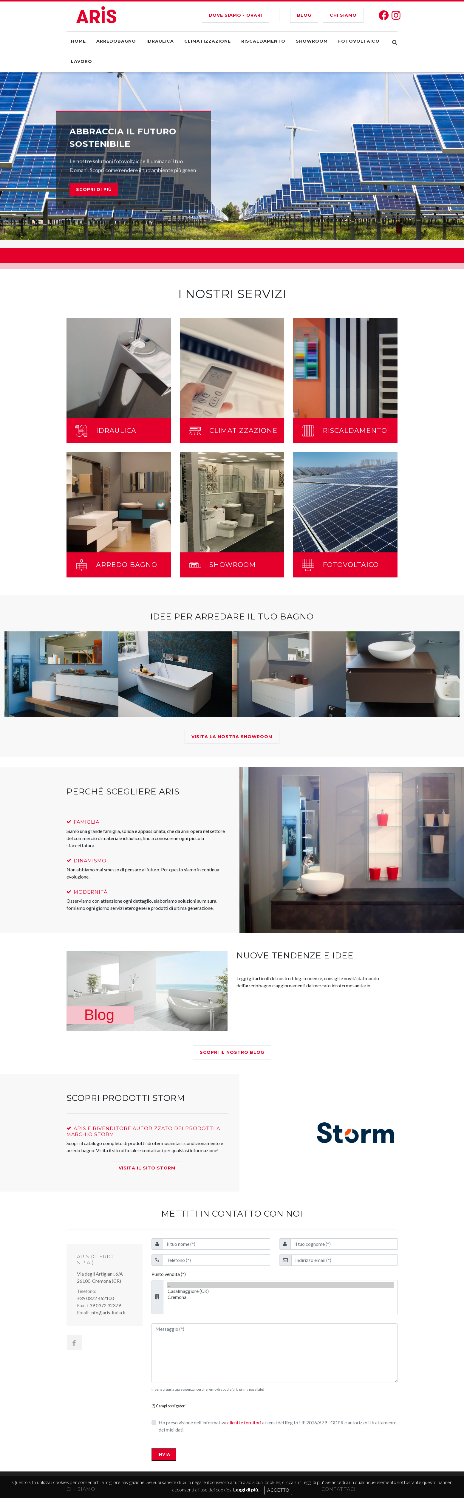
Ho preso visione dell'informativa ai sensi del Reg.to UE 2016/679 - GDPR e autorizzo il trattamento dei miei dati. (278, 1426)
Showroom (312, 41)
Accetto (278, 1490)
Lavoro (81, 61)
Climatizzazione (207, 41)
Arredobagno (116, 41)
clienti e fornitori (244, 1422)
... (280, 1285)
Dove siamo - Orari (235, 15)
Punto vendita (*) (168, 1274)
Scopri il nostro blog (232, 1052)
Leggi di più (245, 1489)
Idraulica (160, 41)
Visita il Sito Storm (147, 1168)
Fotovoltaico (359, 41)
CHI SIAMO (343, 15)
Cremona (280, 1297)
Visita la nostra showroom (232, 736)
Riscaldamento (263, 41)
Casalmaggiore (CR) (280, 1291)
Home (78, 41)
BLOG (304, 15)
